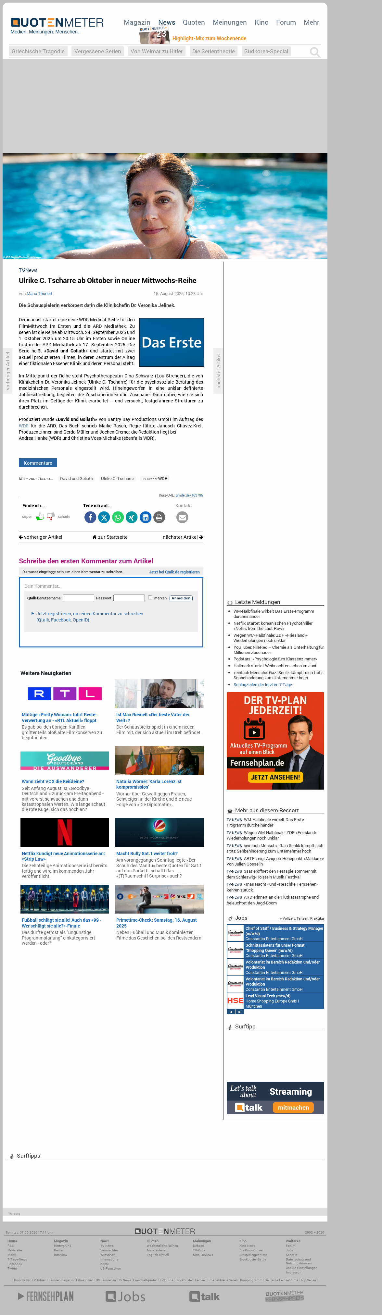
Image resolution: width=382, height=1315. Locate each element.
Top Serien (308, 1280)
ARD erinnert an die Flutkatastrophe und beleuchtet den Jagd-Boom (273, 899)
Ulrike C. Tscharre (117, 478)
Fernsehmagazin (61, 1280)
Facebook (14, 1264)
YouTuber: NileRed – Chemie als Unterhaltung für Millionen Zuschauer (279, 649)
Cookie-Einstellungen (301, 1268)
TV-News (106, 1246)
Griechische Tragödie (38, 51)
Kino (262, 22)
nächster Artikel (183, 537)
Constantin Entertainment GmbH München (275, 933)
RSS (10, 1246)
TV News (124, 1280)
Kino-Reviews (203, 1255)
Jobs (289, 1250)
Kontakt (291, 1255)
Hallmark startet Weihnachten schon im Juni (275, 666)
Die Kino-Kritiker (251, 1250)
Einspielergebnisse (253, 1255)
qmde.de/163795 (189, 495)
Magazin (137, 22)
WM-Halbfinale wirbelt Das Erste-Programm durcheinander (274, 613)
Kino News (22, 1280)
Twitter (12, 1268)
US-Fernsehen (110, 1268)
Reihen (59, 1250)
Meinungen (230, 22)
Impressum (294, 1272)
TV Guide (166, 1280)
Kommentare (38, 463)
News (166, 22)
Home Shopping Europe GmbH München (263, 1000)
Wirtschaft (107, 1255)
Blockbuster (184, 1280)
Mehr (311, 22)
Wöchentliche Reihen (162, 1246)
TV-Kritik (199, 1250)
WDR (24, 426)
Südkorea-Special (266, 51)
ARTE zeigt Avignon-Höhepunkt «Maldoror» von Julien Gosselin (275, 861)
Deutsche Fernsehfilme (281, 1280)
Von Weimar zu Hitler (157, 51)
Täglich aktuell (158, 1255)
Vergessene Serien (97, 51)
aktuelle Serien (227, 1280)
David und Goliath (76, 478)
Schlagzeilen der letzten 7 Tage (263, 684)
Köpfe (104, 1264)
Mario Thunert (40, 293)
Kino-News (247, 1246)
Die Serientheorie (213, 51)
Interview (60, 1255)
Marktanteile (156, 1250)
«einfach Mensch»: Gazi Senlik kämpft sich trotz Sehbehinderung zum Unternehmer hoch (278, 675)
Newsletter (15, 1250)
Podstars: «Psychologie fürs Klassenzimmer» (275, 659)
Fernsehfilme (204, 1280)
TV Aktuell (39, 1280)
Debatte (198, 1246)
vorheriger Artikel (40, 537)
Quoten (194, 22)
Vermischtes (109, 1250)
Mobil (11, 1255)
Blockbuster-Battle (252, 1259)
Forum (286, 22)
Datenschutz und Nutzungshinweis (299, 1261)
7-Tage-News (17, 1259)
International (110, 1259)
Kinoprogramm (251, 1280)
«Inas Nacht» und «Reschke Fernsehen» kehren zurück (272, 886)
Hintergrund (62, 1246)
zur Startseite (110, 537)
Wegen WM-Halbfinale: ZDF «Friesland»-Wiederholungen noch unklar (271, 637)
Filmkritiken (85, 1280)
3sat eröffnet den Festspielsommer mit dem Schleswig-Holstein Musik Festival (272, 873)
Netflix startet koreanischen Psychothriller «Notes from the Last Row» (273, 625)
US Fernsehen (106, 1280)
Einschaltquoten (145, 1280)
